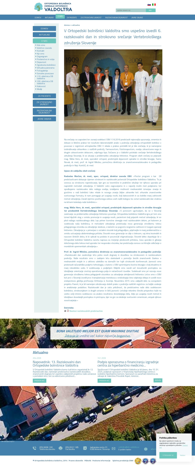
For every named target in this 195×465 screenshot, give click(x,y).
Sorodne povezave (45, 73)
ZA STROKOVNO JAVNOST (91, 17)
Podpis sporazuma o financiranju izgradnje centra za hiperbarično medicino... (128, 363)
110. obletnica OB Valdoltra (45, 77)
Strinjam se (168, 455)
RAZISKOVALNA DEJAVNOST (116, 17)
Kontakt (40, 51)
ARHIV (158, 380)
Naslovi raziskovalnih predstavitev (86, 311)
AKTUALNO (49, 17)
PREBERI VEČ (39, 380)
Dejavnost (41, 62)
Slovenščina (149, 5)
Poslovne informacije (101, 460)
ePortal (154, 449)
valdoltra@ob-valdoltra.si (128, 447)
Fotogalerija (42, 70)
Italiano (154, 5)
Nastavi (182, 455)
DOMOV (38, 17)
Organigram (42, 56)
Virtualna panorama (45, 68)
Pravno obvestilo (76, 460)
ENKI (131, 460)
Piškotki (87, 460)
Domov (67, 25)
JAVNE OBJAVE (137, 17)
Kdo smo (41, 45)
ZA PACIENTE (72, 17)
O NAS (60, 16)
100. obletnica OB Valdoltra (45, 82)
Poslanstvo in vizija (45, 59)
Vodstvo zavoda (44, 48)
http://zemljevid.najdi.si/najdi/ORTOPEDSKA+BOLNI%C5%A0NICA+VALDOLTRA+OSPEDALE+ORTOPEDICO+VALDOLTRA (97, 413)
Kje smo (40, 53)
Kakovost (41, 86)
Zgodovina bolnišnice (46, 65)
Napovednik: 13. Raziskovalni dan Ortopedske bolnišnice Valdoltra (57, 363)
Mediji (39, 89)
